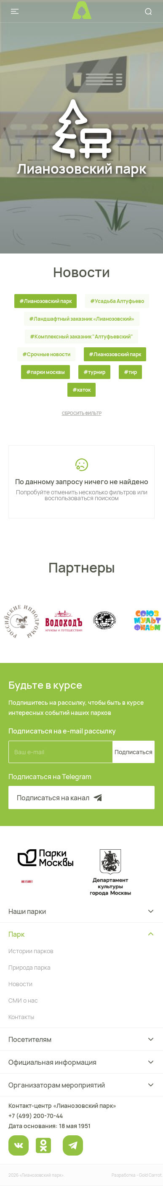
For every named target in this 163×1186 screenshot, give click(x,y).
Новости (20, 984)
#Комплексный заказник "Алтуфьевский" (81, 336)
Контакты (21, 1017)
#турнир (94, 372)
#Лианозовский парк (45, 301)
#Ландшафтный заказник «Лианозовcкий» (81, 318)
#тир (130, 372)
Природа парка (29, 967)
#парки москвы (45, 372)
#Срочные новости (46, 354)
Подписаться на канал (60, 798)
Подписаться (133, 752)
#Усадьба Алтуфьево (117, 301)
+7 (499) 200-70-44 (35, 1116)
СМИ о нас (23, 1000)
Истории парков (30, 951)
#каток (81, 389)
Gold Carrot (150, 1175)
